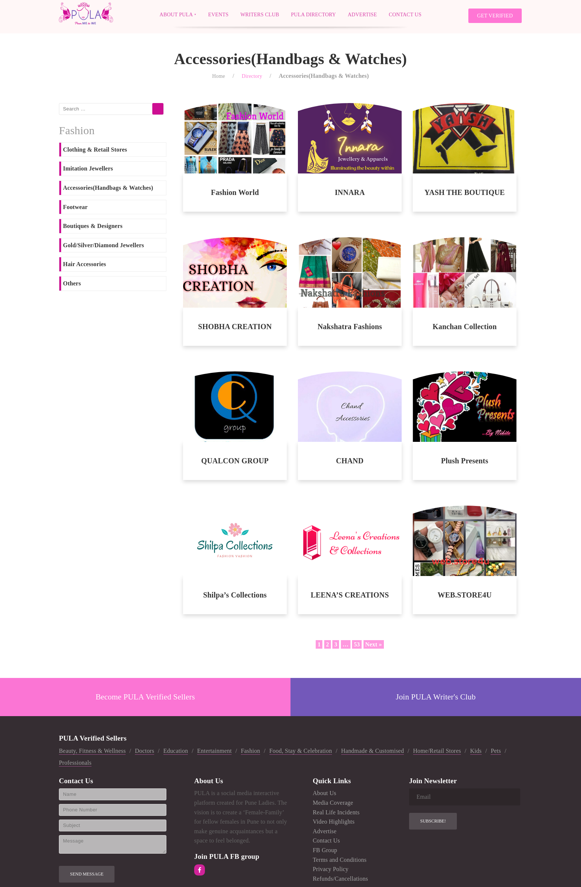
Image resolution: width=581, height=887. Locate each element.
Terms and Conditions (339, 860)
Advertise (362, 14)
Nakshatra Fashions (350, 326)
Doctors (144, 751)
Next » (373, 644)
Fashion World (235, 192)
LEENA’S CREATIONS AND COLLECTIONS (350, 595)
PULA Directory (313, 14)
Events (218, 14)
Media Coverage (333, 803)
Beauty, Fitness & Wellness (92, 751)
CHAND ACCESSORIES (349, 461)
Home (218, 76)
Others (72, 283)
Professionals (75, 762)
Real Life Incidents (336, 812)
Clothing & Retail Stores (95, 149)
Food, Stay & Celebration (300, 751)
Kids (476, 751)
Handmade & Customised (372, 751)
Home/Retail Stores (437, 751)
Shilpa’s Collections (235, 595)
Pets (496, 751)
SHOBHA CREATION (235, 326)
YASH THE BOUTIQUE (465, 192)
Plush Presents (464, 461)
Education (175, 751)
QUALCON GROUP (235, 461)
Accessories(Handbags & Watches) (108, 188)
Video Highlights (334, 821)
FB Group (325, 850)
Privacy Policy (331, 869)
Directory (252, 76)
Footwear (75, 207)
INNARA (350, 192)
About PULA (176, 14)
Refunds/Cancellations (340, 879)
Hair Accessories (84, 264)
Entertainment (214, 751)
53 (357, 644)
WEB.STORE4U (465, 595)
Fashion (250, 751)
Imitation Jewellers (88, 168)
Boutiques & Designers (93, 226)
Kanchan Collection (464, 326)
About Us (324, 793)
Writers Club (259, 14)
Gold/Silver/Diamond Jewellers (103, 245)
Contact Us (405, 14)
